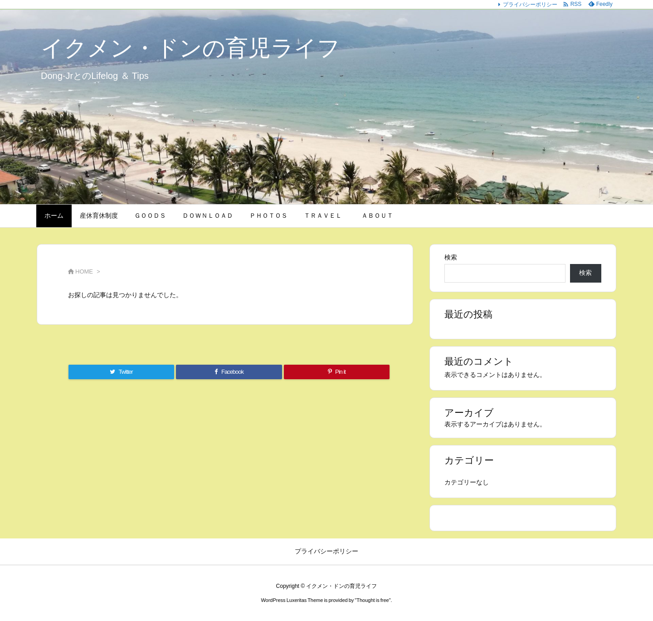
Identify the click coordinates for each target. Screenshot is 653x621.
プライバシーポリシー (530, 4)
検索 (450, 257)
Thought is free (372, 600)
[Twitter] (121, 372)
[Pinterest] (337, 372)
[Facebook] (229, 372)
